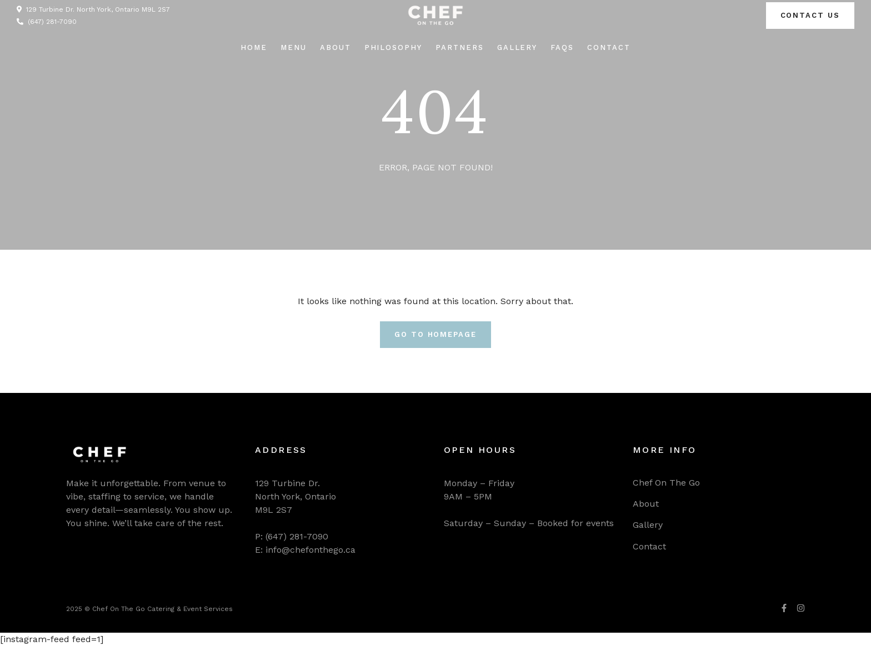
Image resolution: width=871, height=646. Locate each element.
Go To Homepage (435, 334)
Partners (460, 47)
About (335, 47)
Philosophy (393, 47)
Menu (294, 47)
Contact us (810, 15)
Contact (608, 47)
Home (254, 47)
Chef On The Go (666, 482)
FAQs (562, 47)
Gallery (517, 47)
